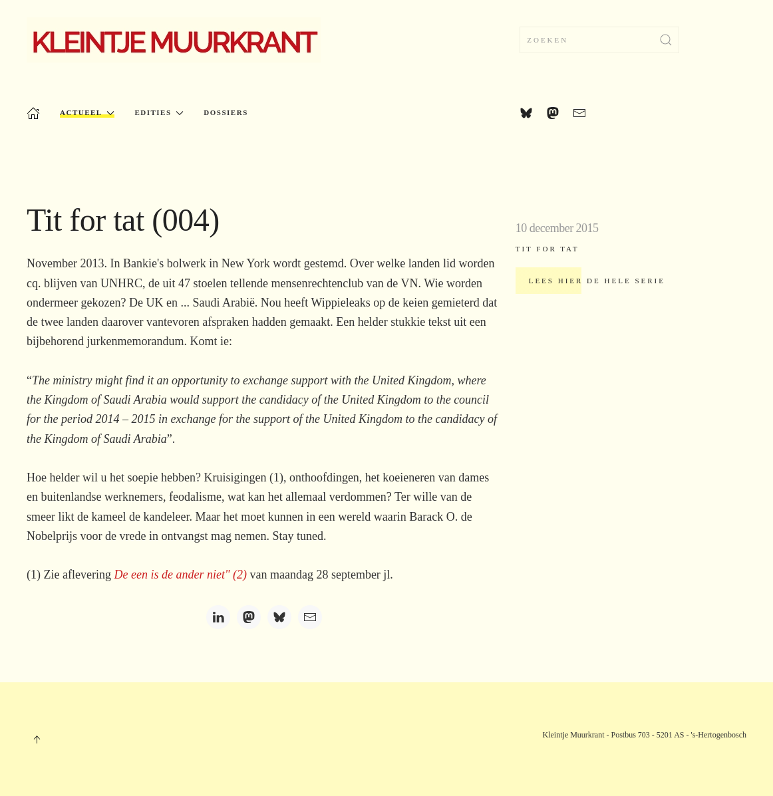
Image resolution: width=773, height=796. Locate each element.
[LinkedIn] (218, 617)
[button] (37, 739)
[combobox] (599, 40)
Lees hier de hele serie (597, 281)
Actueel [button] (87, 112)
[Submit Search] (666, 40)
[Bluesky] (279, 617)
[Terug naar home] (174, 39)
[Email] (310, 617)
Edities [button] (159, 112)
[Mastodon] (249, 617)
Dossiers (225, 112)
